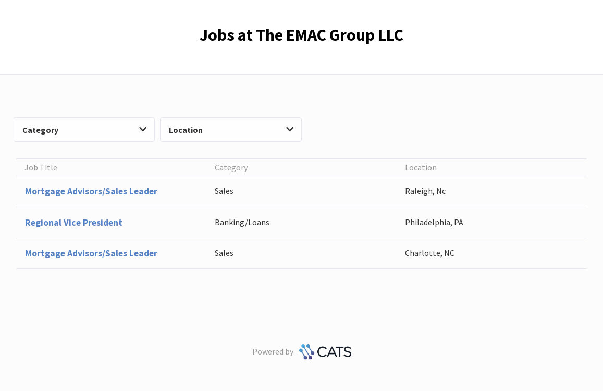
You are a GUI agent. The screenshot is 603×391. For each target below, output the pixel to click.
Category (84, 130)
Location (231, 130)
